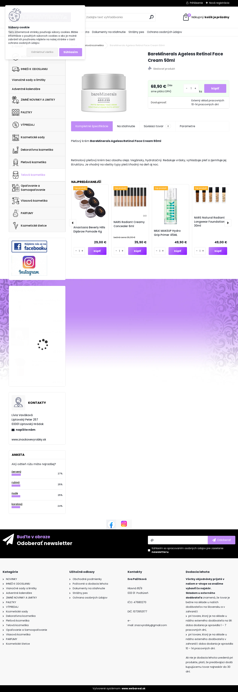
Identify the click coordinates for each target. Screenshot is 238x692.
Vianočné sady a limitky (29, 80)
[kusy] (191, 88)
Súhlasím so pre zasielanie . (187, 550)
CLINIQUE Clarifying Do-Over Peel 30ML (47, 302)
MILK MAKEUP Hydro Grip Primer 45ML (167, 233)
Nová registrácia (219, 3)
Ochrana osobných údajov (164, 32)
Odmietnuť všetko (42, 52)
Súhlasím (70, 52)
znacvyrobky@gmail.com (150, 625)
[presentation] (72, 222)
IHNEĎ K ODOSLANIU (30, 69)
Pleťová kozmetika (29, 162)
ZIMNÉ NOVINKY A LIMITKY (33, 100)
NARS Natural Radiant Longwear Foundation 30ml (209, 222)
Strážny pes (136, 32)
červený (16, 471)
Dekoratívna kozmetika (32, 150)
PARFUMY (22, 213)
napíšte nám (25, 430)
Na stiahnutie (126, 126)
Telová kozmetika (28, 175)
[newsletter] (221, 540)
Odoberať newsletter (44, 543)
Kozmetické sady (28, 137)
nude (15, 493)
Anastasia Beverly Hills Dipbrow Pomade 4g (89, 229)
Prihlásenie (196, 3)
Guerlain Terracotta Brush (44, 363)
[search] (151, 17)
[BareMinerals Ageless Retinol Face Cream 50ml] (104, 82)
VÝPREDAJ (23, 125)
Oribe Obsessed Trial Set (47, 332)
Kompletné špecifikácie (91, 126)
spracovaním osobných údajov (186, 548)
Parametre (187, 126)
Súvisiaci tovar (157, 126)
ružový (16, 482)
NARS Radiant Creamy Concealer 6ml (129, 224)
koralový (17, 504)
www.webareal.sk (133, 688)
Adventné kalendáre (26, 89)
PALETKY (22, 112)
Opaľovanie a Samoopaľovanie (28, 188)
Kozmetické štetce (29, 225)
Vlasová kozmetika (29, 200)
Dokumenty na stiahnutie (109, 32)
